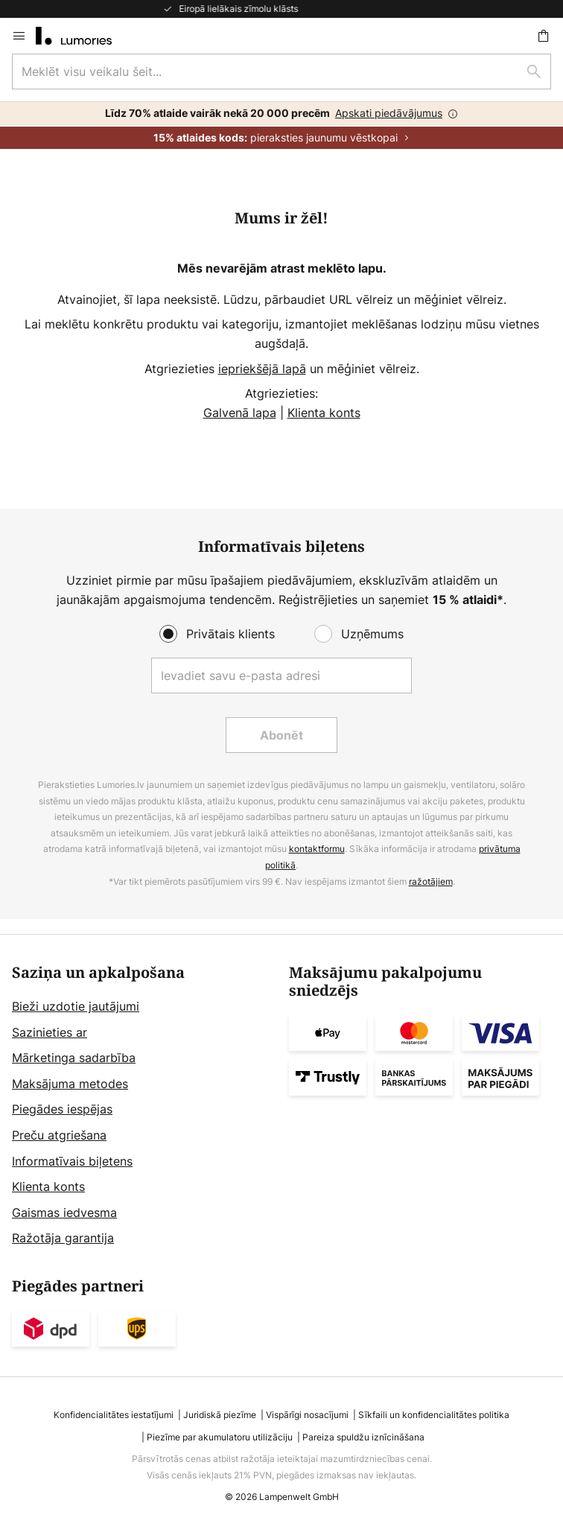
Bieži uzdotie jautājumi (75, 1006)
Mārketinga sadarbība (74, 1057)
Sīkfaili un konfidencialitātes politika (433, 1414)
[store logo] (83, 36)
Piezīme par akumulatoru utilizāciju (220, 1437)
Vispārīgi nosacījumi (307, 1414)
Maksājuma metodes (70, 1083)
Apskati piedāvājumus (388, 113)
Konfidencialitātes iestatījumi (114, 1414)
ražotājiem (431, 881)
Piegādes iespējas (62, 1109)
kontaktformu (317, 848)
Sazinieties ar (49, 1032)
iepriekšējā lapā (262, 368)
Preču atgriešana (59, 1135)
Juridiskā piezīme (219, 1414)
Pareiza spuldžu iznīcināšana (363, 1437)
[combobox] (281, 71)
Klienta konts (323, 412)
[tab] (143, 1106)
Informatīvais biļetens (72, 1161)
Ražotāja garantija (63, 1238)
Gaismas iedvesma (64, 1212)
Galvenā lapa (239, 412)
